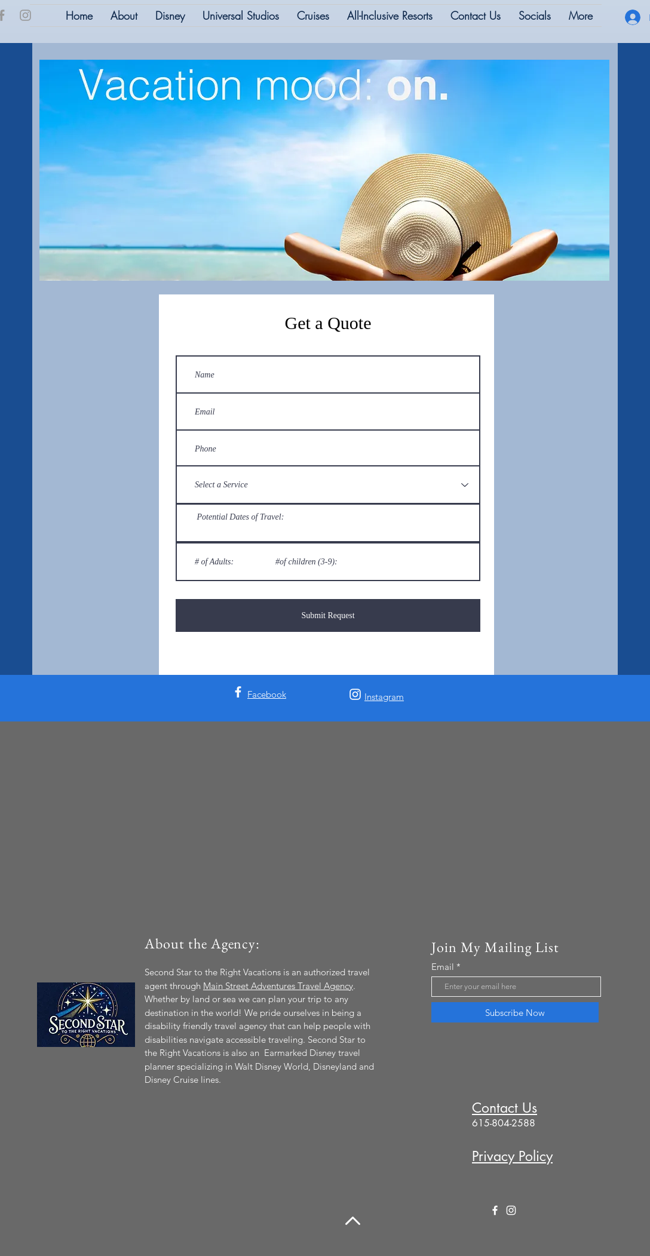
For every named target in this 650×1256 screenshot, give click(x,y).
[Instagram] (25, 15)
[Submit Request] (328, 615)
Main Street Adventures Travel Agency (278, 985)
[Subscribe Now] (515, 1012)
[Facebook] (238, 691)
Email (442, 966)
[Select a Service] (328, 484)
